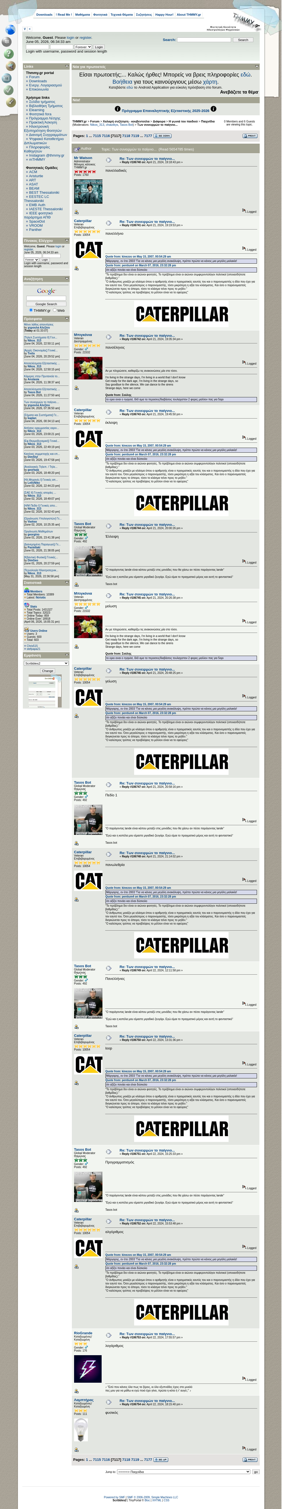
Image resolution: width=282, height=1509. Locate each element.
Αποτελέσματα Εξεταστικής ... (42, 363)
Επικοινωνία (39, 89)
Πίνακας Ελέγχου (38, 241)
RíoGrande (83, 1333)
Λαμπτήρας (84, 1400)
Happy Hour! (164, 14)
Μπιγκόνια (83, 335)
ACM (33, 172)
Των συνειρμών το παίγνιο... (157, 124)
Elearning (36, 110)
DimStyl (33, 456)
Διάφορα (159, 121)
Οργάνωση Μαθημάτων (38, 531)
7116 (106, 136)
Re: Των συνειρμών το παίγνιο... (147, 159)
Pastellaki (34, 547)
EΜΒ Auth (37, 205)
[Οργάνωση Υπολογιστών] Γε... (43, 518)
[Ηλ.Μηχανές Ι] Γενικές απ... (41, 479)
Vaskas (32, 521)
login (70, 37)
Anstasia (33, 379)
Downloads (44, 14)
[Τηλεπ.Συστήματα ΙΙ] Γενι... (40, 337)
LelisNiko (34, 482)
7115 (97, 136)
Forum (34, 77)
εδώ (246, 75)
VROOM (36, 225)
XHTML (157, 1500)
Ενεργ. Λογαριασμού (45, 85)
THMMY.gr (79, 121)
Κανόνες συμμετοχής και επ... (42, 453)
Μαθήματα (82, 14)
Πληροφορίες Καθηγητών (37, 149)
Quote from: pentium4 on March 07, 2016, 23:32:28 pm (140, 265)
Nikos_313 (34, 340)
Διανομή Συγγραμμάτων (48, 135)
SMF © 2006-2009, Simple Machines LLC (152, 1497)
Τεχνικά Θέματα (122, 14)
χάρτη (210, 82)
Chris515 (32, 645)
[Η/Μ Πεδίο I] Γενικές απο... (40, 505)
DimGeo (33, 560)
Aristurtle (36, 176)
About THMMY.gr (189, 14)
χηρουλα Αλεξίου (39, 327)
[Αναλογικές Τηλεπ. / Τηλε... (41, 466)
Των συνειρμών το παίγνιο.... (41, 402)
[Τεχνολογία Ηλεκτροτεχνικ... (41, 570)
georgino (33, 534)
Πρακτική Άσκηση (43, 122)
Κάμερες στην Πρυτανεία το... (42, 376)
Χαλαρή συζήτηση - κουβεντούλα (126, 121)
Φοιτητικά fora (40, 114)
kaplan (32, 418)
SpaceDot (37, 221)
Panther (35, 230)
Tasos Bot (34, 392)
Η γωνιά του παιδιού (183, 121)
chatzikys (112, 124)
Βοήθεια (122, 82)
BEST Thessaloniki (44, 192)
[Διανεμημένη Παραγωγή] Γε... (42, 544)
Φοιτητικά (100, 14)
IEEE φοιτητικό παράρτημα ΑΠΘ (38, 215)
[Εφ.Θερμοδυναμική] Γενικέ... (41, 440)
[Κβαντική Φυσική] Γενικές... (41, 557)
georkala (33, 469)
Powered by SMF (114, 1497)
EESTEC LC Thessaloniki (36, 199)
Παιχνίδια (208, 121)
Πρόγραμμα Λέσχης (45, 118)
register (85, 37)
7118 (126, 136)
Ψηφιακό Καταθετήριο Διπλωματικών (44, 141)
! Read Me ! (64, 14)
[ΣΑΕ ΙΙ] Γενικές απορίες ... (40, 492)
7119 (135, 136)
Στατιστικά (33, 583)
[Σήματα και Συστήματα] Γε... (41, 415)
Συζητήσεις (144, 14)
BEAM (34, 188)
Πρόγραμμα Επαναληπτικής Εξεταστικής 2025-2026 (166, 111)
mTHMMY (37, 159)
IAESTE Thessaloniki (46, 209)
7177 (148, 136)
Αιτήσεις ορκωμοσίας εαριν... (41, 428)
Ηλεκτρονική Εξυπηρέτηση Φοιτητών (43, 128)
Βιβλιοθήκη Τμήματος (46, 106)
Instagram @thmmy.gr (46, 155)
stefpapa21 (33, 648)
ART (32, 180)
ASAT (33, 184)
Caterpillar (83, 221)
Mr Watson (83, 158)
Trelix (31, 353)
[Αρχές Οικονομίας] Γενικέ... (41, 350)
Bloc (147, 1500)
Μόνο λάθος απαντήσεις (38, 324)
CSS (166, 1500)
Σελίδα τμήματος (42, 102)
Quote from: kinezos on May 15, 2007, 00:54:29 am (138, 256)
